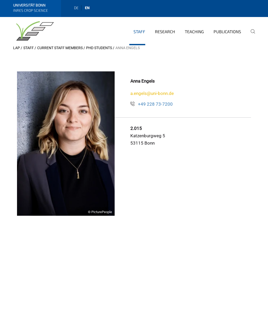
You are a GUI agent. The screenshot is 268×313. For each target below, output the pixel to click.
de (76, 7)
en (87, 7)
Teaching (194, 31)
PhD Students (99, 48)
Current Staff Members (60, 48)
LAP (16, 48)
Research (165, 31)
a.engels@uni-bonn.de (152, 93)
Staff (139, 31)
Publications (227, 31)
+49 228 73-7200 (155, 104)
